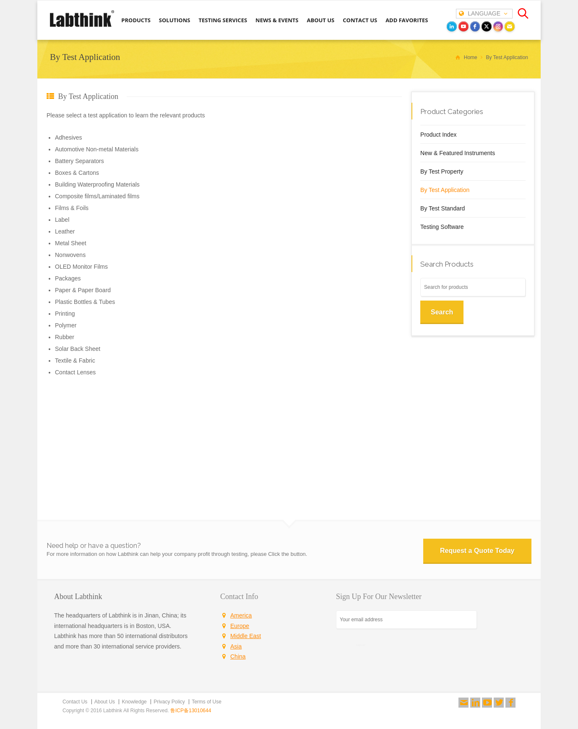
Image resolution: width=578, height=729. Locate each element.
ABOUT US (320, 20)
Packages (68, 278)
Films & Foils (72, 208)
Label (62, 219)
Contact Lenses (75, 372)
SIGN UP (361, 645)
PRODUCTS (136, 20)
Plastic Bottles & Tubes (85, 301)
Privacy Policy (169, 702)
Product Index (438, 134)
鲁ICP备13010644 (190, 710)
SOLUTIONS (174, 20)
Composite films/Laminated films (97, 196)
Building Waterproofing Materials (97, 184)
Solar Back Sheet (77, 348)
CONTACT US (360, 20)
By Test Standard (442, 208)
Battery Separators (79, 161)
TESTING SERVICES (222, 20)
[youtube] (463, 26)
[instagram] (498, 26)
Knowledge (134, 702)
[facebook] (475, 26)
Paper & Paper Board (83, 290)
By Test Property (441, 171)
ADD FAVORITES (406, 20)
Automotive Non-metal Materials (96, 149)
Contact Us (74, 702)
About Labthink (78, 596)
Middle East (245, 636)
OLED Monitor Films (81, 266)
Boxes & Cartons (77, 172)
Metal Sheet (70, 243)
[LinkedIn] (452, 26)
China (238, 656)
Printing (65, 313)
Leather (65, 231)
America (241, 615)
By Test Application (444, 190)
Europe (239, 626)
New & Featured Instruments (457, 153)
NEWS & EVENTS (276, 20)
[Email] (510, 26)
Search (442, 312)
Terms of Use (206, 702)
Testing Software (442, 226)
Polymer (65, 325)
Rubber (64, 337)
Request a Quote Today (477, 550)
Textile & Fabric (75, 360)
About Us (104, 702)
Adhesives (68, 137)
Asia (236, 646)
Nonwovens (70, 255)
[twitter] (487, 26)
